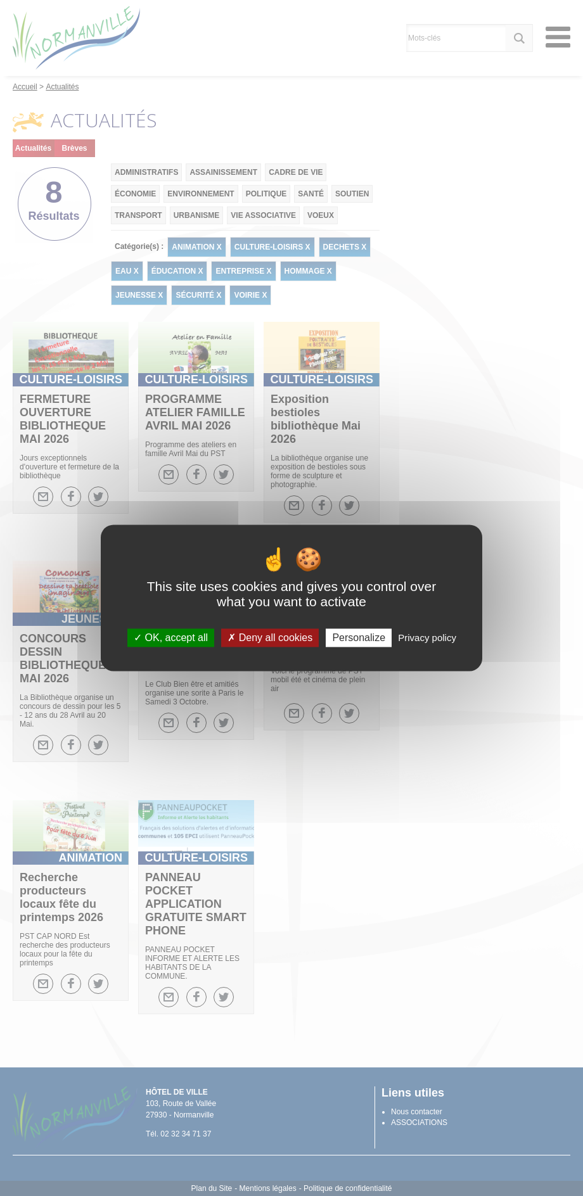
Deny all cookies (269, 637)
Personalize (358, 637)
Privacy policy (427, 637)
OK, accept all (171, 637)
